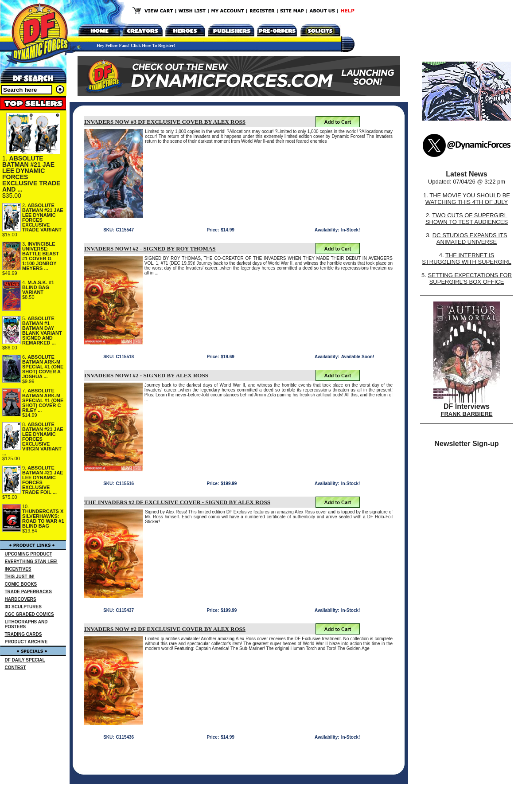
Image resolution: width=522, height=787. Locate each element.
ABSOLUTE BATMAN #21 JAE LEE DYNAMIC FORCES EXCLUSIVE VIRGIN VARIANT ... (32, 439)
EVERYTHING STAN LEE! (31, 561)
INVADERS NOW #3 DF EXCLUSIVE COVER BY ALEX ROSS (164, 121)
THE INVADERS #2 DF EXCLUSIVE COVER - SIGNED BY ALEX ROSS (177, 502)
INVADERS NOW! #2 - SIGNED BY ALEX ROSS (146, 375)
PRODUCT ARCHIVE (26, 641)
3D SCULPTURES (23, 606)
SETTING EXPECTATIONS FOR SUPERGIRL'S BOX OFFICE (469, 278)
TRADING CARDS (23, 634)
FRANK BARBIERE (467, 414)
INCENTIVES (18, 569)
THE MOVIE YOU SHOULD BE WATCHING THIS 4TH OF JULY (467, 198)
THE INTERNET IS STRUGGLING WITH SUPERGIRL (466, 258)
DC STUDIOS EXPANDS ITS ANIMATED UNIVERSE (469, 238)
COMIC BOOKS (21, 584)
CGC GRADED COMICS (29, 614)
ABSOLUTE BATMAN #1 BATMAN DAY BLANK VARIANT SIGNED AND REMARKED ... (42, 330)
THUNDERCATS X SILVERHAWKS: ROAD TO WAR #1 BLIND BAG (43, 519)
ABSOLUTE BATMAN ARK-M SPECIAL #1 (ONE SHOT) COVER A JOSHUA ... (42, 366)
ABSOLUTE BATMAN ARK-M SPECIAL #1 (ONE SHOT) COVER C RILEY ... (42, 400)
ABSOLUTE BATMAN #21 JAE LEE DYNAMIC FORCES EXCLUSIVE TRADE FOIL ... (42, 480)
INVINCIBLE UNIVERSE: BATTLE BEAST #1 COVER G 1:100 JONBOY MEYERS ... (40, 256)
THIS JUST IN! (20, 576)
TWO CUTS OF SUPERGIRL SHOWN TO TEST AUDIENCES (466, 218)
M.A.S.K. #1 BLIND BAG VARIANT (38, 287)
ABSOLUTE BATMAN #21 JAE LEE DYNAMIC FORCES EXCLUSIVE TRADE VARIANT (42, 217)
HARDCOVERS (20, 599)
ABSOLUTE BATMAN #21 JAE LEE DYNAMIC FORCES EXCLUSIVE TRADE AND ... (31, 174)
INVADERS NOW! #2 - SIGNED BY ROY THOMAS (150, 248)
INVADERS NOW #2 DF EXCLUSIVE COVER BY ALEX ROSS (164, 629)
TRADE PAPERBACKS (28, 591)
